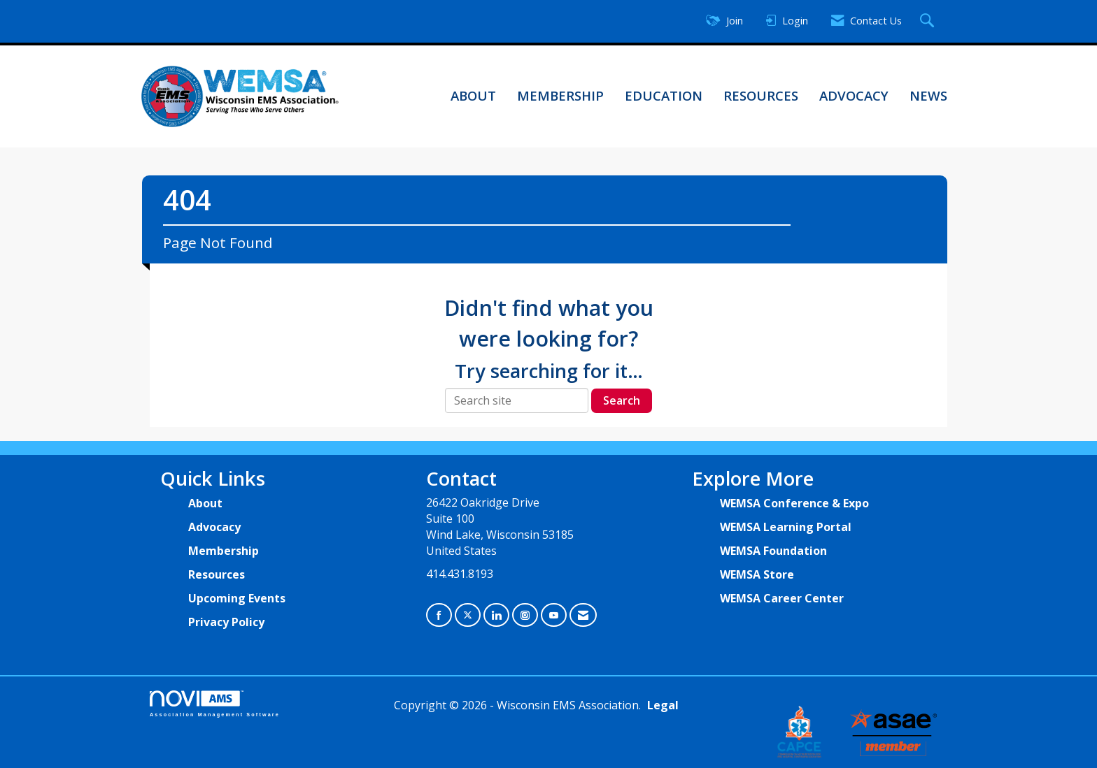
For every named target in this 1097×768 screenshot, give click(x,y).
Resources (760, 95)
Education (663, 95)
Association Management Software (215, 703)
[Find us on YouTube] (554, 615)
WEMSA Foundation (773, 550)
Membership (560, 95)
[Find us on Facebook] (439, 615)
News (928, 95)
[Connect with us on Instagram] (525, 615)
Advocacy (854, 95)
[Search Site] (928, 21)
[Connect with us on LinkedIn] (496, 615)
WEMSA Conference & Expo (794, 503)
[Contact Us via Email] (583, 615)
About (473, 95)
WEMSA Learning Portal (785, 527)
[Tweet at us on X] (468, 615)
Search (621, 400)
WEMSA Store (757, 574)
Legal (663, 705)
